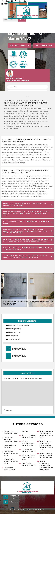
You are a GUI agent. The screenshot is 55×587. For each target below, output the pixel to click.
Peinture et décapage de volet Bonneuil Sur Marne (28, 443)
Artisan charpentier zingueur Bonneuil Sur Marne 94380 (46, 455)
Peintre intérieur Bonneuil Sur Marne (28, 450)
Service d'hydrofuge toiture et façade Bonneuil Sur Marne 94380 (46, 434)
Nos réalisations (19, 45)
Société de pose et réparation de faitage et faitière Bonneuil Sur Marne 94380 (46, 445)
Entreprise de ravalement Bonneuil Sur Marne (10, 439)
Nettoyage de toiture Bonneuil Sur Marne (29, 436)
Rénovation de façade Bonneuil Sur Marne (11, 461)
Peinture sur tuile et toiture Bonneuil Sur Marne (28, 457)
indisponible (7, 1)
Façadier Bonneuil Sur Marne (10, 446)
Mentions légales (39, 509)
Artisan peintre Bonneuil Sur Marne (10, 432)
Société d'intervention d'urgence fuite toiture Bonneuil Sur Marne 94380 (46, 465)
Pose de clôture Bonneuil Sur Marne (28, 464)
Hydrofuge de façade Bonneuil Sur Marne (11, 453)
